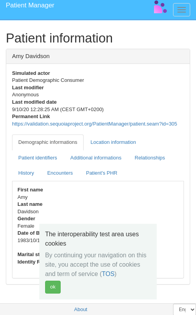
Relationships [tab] (150, 158)
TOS (108, 274)
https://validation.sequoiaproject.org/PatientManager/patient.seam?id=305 (94, 124)
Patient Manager (30, 5)
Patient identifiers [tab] (37, 158)
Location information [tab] (113, 142)
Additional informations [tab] (96, 158)
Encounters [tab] (60, 173)
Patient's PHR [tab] (101, 173)
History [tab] (26, 173)
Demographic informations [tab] (47, 142)
